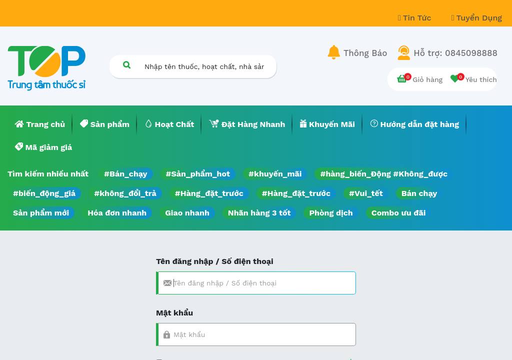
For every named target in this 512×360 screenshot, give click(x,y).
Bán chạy (419, 193)
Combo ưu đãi (399, 213)
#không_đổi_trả (125, 193)
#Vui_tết (366, 193)
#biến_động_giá (44, 193)
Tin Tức (416, 17)
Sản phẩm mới (41, 213)
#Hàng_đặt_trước (209, 193)
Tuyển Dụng (477, 17)
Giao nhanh (187, 213)
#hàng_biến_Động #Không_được (384, 173)
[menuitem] (40, 124)
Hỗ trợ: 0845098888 (456, 53)
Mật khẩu (174, 313)
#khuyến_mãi (275, 173)
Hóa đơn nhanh (117, 213)
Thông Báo (365, 53)
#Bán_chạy (126, 173)
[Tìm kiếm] (126, 64)
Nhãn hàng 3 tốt (259, 213)
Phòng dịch (330, 213)
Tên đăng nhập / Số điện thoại (215, 261)
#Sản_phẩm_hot (198, 173)
